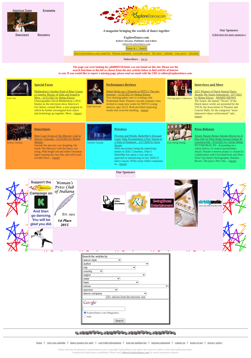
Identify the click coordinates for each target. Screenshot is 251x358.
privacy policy (215, 342)
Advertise (193, 53)
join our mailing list (136, 342)
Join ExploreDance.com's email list (92, 53)
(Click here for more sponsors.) (229, 34)
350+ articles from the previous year (125, 296)
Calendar (168, 53)
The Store (157, 53)
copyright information (109, 342)
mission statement (160, 342)
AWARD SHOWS (226, 97)
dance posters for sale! (82, 342)
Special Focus (43, 85)
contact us (180, 342)
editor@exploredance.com (176, 73)
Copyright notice (141, 53)
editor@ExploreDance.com (136, 43)
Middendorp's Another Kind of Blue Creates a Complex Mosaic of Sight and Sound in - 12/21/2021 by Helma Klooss (58, 94)
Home (130, 48)
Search (142, 48)
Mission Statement (121, 53)
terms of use (196, 342)
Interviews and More (209, 85)
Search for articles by (95, 256)
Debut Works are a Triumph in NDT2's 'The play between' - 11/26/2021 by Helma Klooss (133, 93)
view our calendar (56, 342)
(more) (78, 113)
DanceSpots (42, 129)
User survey (181, 53)
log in (144, 59)
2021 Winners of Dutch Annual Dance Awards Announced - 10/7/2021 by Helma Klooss (218, 94)
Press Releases (204, 129)
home (39, 342)
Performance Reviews (121, 85)
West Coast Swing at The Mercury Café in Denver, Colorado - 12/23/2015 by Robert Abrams (57, 139)
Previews (120, 129)
